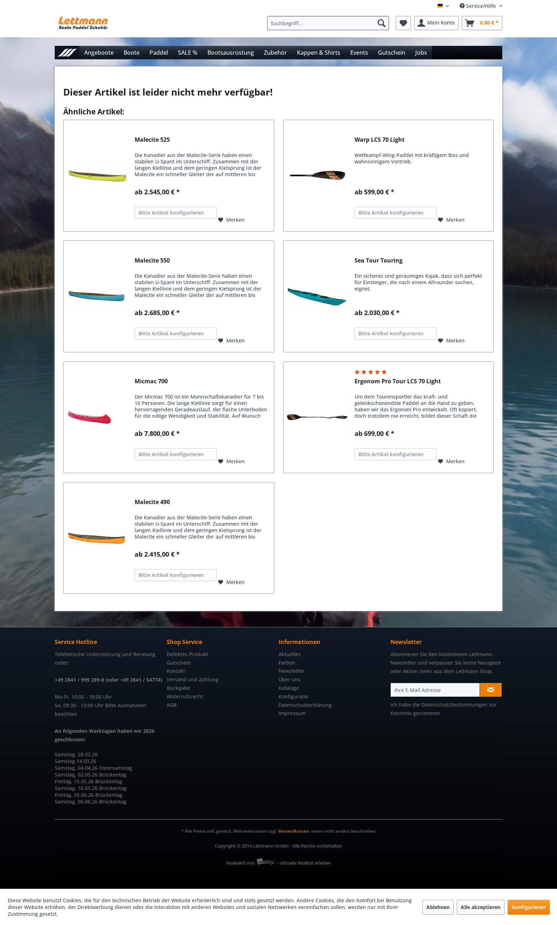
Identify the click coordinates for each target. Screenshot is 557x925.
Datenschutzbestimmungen (454, 704)
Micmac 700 (151, 381)
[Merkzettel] (403, 23)
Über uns (289, 679)
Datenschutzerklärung (305, 705)
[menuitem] (330, 23)
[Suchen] (381, 23)
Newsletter (291, 670)
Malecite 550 (152, 260)
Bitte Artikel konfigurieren (171, 212)
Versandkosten (293, 831)
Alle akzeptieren (481, 907)
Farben (286, 662)
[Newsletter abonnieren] (491, 690)
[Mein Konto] (436, 23)
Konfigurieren (529, 907)
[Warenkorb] (482, 23)
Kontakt (176, 670)
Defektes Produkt (187, 654)
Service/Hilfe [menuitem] (478, 5)
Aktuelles (289, 654)
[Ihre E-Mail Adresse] (435, 690)
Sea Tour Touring (378, 260)
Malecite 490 (152, 502)
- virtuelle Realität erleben (304, 863)
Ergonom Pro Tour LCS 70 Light (398, 381)
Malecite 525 (152, 140)
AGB (172, 705)
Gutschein (179, 662)
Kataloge (288, 688)
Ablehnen (438, 907)
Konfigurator (293, 696)
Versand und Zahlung (192, 679)
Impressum (291, 713)
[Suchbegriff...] (328, 23)
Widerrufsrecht (185, 696)
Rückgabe (178, 688)
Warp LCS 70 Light (380, 140)
